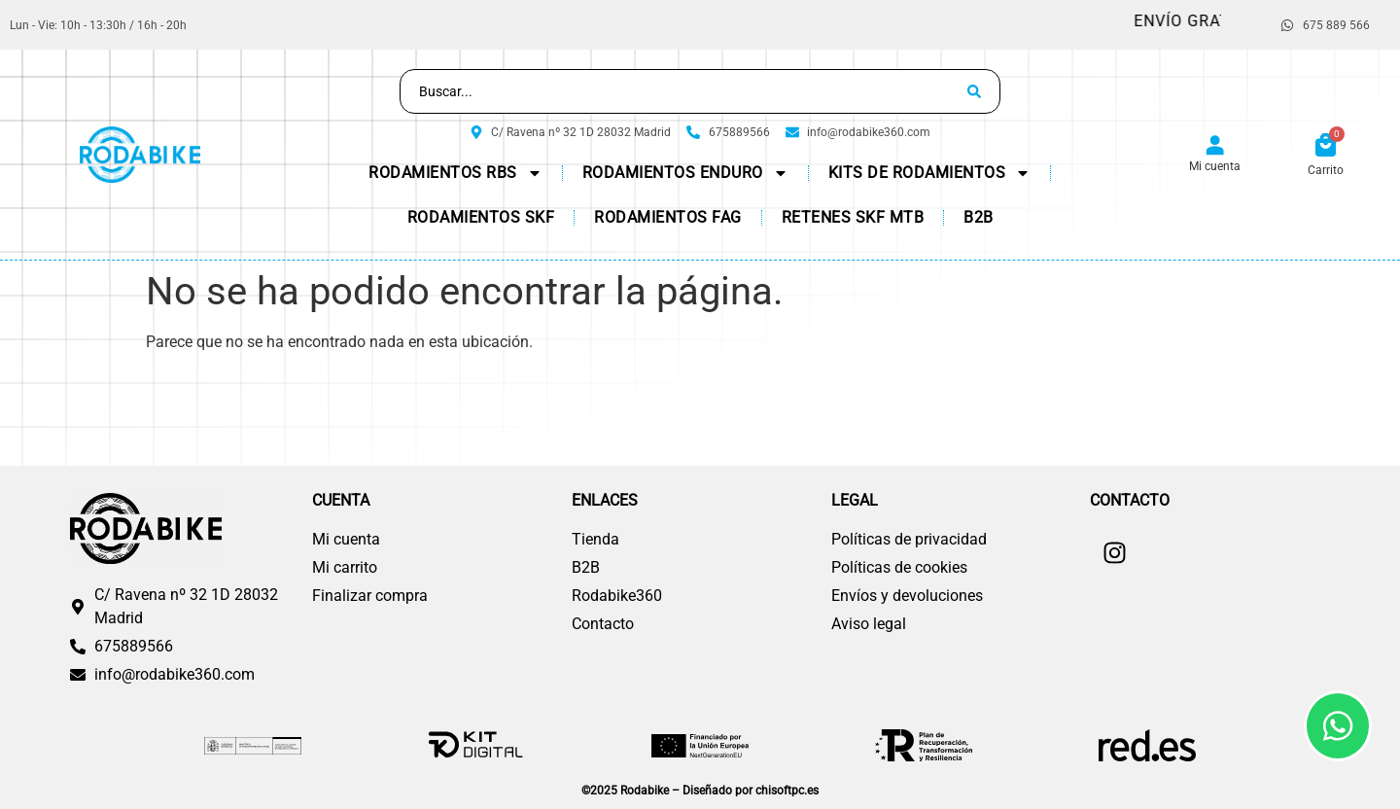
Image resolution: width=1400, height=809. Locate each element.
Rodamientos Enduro (685, 173)
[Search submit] (974, 91)
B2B (978, 217)
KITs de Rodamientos (930, 173)
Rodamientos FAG (668, 217)
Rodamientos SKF (481, 217)
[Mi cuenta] (1215, 146)
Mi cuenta (1215, 166)
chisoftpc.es (787, 790)
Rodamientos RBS (455, 173)
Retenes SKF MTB (853, 217)
